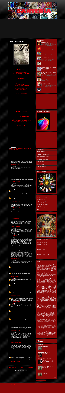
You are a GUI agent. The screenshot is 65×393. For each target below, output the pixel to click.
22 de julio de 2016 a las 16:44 (15, 324)
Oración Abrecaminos (22, 148)
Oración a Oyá (52, 298)
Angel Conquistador (40, 267)
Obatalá (12, 148)
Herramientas (53, 280)
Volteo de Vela (50, 335)
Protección (39, 309)
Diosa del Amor (47, 276)
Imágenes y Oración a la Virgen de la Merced (44, 206)
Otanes (45, 307)
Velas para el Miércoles (41, 166)
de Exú (38, 209)
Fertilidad (41, 279)
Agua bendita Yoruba (41, 264)
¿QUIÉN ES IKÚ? (44, 353)
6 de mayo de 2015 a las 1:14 (15, 218)
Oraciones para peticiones (46, 296)
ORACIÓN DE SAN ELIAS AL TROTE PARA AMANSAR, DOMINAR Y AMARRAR (48, 57)
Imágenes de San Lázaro (41, 201)
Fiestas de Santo (46, 279)
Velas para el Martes (40, 164)
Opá (44, 287)
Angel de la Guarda (47, 267)
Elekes (38, 278)
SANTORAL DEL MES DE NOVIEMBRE (43, 256)
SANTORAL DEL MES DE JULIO (42, 249)
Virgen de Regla (46, 333)
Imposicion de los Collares (46, 281)
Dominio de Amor (53, 276)
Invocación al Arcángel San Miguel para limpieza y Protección (46, 282)
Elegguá (53, 277)
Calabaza (51, 269)
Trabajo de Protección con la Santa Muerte (45, 321)
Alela (12, 196)
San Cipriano (39, 311)
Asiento (46, 268)
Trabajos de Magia (48, 329)
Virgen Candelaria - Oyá (50, 332)
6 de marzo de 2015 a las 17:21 (15, 207)
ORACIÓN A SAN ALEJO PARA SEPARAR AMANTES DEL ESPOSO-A (48, 83)
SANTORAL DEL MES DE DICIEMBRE (43, 257)
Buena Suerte (46, 269)
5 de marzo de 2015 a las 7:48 (15, 201)
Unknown (12, 189)
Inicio (22, 367)
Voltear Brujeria (39, 335)
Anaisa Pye (54, 266)
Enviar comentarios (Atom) (23, 370)
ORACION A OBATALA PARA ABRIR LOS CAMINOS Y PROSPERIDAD (48, 62)
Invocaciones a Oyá (53, 281)
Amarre (51, 264)
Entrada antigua (31, 367)
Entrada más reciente (12, 367)
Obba (38, 286)
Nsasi (51, 285)
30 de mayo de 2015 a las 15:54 (15, 226)
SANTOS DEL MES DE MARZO (42, 242)
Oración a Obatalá (16, 148)
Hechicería (48, 280)
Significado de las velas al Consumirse (43, 156)
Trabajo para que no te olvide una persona (48, 325)
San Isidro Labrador (45, 313)
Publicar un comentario (13, 363)
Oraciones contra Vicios (46, 292)
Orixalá (51, 306)
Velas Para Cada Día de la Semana (42, 159)
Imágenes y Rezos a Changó (41, 207)
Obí (40, 286)
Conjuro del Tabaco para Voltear (47, 275)
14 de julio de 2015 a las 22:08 (15, 258)
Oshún (41, 307)
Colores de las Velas (40, 149)
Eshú (41, 278)
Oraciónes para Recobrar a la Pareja (46, 305)
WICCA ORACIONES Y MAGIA (43, 346)
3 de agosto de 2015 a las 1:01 (15, 263)
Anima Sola (53, 267)
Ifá (41, 281)
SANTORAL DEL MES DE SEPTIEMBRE (43, 252)
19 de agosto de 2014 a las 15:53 (16, 164)
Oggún (49, 286)
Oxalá (48, 307)
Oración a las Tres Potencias (46, 301)
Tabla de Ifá (40, 319)
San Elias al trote (39, 312)
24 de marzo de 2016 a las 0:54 (15, 276)
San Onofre (45, 316)
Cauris (47, 270)
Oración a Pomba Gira (40, 299)
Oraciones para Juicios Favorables (49, 293)
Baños (38, 269)
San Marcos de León (50, 315)
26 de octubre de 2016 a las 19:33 (16, 342)
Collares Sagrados (41, 272)
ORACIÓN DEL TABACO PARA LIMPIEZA (48, 77)
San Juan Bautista (39, 314)
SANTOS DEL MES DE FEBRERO (42, 241)
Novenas (48, 285)
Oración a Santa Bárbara (44, 300)
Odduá (46, 286)
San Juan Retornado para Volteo (48, 314)
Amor (50, 266)
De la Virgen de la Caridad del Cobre (43, 197)
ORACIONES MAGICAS (42, 365)
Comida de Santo (47, 272)
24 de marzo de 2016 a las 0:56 (15, 281)
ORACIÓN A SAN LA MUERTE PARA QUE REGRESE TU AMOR (48, 42)
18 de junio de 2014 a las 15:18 (15, 158)
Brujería (41, 269)
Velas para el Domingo (40, 161)
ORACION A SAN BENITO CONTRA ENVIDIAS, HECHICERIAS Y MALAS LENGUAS (47, 361)
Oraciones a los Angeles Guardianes (49, 289)
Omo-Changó (40, 287)
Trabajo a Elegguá (45, 319)
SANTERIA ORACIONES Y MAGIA (44, 352)
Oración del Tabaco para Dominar (42, 304)
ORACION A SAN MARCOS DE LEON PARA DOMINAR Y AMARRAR (48, 68)
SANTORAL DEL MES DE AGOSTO (43, 251)
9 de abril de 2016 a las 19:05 (15, 301)
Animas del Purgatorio (40, 268)
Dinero (42, 276)
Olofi (52, 286)
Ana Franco (13, 290)
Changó (51, 270)
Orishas (47, 306)
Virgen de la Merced (52, 333)
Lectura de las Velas (40, 151)
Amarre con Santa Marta (49, 265)
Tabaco (55, 318)
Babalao (49, 268)
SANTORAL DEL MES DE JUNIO (42, 247)
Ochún (43, 286)
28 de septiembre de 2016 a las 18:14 (16, 330)
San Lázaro (43, 315)
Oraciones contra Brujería (41, 290)
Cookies (9, 385)
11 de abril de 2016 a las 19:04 (15, 307)
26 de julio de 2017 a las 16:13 (15, 361)
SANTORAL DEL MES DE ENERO (42, 239)
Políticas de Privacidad (11, 384)
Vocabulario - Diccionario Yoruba (51, 334)
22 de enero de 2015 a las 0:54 (15, 181)
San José (54, 313)
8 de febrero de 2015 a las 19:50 (16, 187)
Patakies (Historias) (44, 308)
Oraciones (44, 288)
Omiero (55, 286)
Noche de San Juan (43, 285)
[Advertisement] (32, 31)
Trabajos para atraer (44, 331)
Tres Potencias (43, 332)
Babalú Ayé (53, 268)
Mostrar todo (54, 377)
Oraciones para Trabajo (44, 294)
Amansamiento (47, 264)
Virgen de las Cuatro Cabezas (41, 334)
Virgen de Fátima (39, 333)
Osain (38, 307)
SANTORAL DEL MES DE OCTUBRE (43, 254)
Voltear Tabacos (45, 335)
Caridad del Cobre (42, 270)
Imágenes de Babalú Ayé (41, 199)
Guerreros (44, 280)
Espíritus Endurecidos (46, 278)
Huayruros (38, 281)
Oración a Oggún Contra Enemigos (42, 298)
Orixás (54, 306)
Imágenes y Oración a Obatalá (42, 204)
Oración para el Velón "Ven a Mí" (42, 154)
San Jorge (50, 313)
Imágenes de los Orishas (41, 202)
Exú (50, 278)
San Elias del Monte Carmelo (47, 312)
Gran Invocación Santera (53, 279)
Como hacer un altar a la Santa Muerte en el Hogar (47, 274)
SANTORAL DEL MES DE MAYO (42, 246)
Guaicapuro (39, 280)
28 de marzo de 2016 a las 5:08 (15, 295)
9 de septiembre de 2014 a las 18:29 (16, 169)
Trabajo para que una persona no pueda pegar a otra (44, 326)
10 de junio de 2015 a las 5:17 (15, 235)
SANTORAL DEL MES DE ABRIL (42, 244)
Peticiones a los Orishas (15, 149)
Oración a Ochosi (52, 297)
